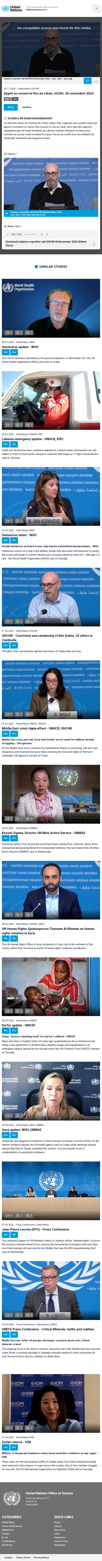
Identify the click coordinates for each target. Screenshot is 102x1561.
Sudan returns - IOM (16, 1442)
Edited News (8, 1522)
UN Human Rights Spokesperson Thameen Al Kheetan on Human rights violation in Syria (48, 931)
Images (6, 1533)
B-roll (5, 1537)
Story (11, 107)
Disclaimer (59, 1545)
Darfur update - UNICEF (18, 1025)
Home (57, 1522)
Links (57, 1533)
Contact (8, 1557)
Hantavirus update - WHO (20, 347)
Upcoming (59, 1530)
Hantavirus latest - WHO (19, 535)
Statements (8, 1530)
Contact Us (59, 1537)
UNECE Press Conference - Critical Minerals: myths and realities (48, 1329)
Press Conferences (12, 1526)
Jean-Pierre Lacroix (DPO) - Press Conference (35, 1229)
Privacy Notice (41, 1557)
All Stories (7, 1545)
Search (58, 1526)
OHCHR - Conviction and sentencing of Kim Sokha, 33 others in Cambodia (47, 638)
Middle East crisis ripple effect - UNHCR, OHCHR (37, 728)
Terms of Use (61, 1541)
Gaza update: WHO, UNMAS (21, 1130)
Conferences (8, 1541)
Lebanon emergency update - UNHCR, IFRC (33, 439)
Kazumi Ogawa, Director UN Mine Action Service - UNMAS (43, 833)
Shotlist (26, 107)
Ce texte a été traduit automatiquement (30, 118)
